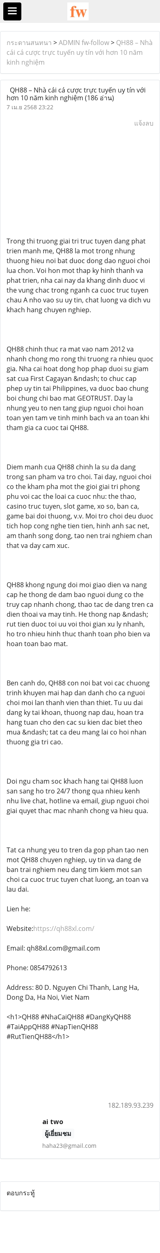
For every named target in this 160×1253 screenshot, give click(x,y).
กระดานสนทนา (29, 42)
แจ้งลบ (143, 123)
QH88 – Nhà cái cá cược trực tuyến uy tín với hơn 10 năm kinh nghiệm (80, 52)
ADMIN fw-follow (84, 42)
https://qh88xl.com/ (63, 928)
